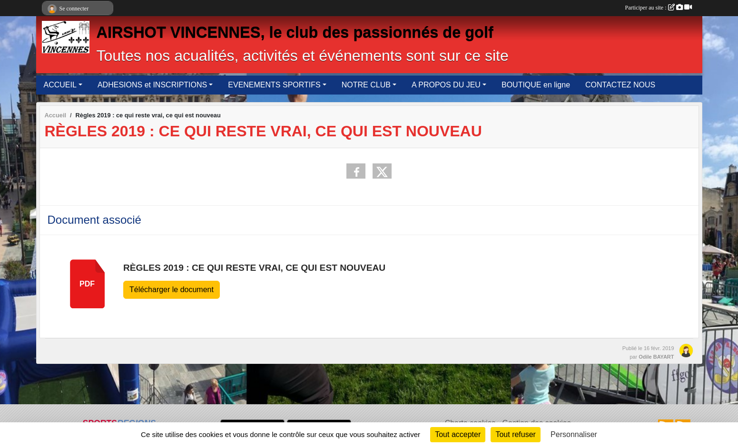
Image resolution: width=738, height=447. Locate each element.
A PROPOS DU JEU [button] (446, 85)
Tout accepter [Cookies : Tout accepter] (458, 434)
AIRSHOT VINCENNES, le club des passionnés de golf (295, 32)
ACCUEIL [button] (60, 85)
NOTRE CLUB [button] (366, 85)
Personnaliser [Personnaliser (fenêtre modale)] (574, 434)
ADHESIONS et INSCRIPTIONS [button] (152, 85)
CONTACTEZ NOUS (620, 85)
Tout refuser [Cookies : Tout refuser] (515, 434)
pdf (87, 284)
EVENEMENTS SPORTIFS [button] (274, 85)
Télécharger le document (171, 289)
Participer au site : (658, 7)
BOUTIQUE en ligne (536, 85)
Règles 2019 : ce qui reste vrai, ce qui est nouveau (254, 268)
